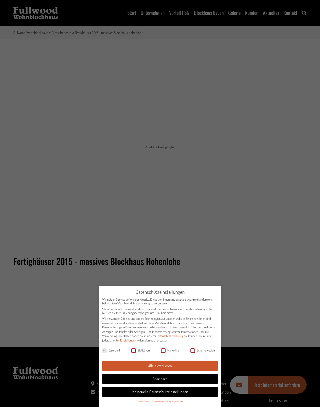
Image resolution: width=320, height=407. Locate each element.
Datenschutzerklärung (170, 338)
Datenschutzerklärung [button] (162, 403)
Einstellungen (128, 342)
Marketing (170, 352)
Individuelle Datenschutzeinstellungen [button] (160, 393)
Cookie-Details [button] (143, 403)
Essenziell (111, 352)
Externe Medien (202, 352)
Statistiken (140, 352)
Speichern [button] (160, 380)
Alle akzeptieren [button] (160, 367)
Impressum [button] (178, 403)
